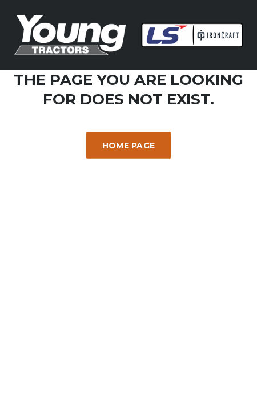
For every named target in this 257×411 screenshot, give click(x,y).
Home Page (128, 145)
